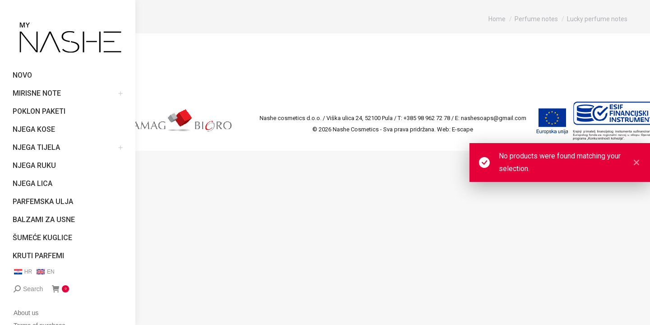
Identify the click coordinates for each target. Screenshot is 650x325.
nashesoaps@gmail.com (493, 118)
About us (26, 312)
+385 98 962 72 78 (427, 118)
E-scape (462, 129)
